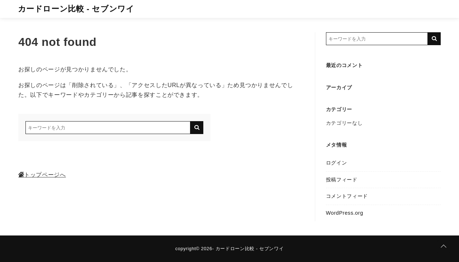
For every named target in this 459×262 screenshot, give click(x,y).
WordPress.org (344, 213)
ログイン (336, 163)
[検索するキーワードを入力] (107, 127)
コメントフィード (347, 196)
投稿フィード (342, 179)
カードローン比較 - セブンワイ (76, 8)
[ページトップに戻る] (443, 246)
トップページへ (42, 175)
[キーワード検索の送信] (196, 127)
